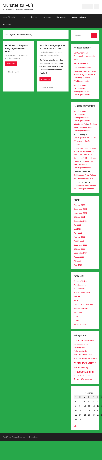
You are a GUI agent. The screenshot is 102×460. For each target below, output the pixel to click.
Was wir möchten (79, 17)
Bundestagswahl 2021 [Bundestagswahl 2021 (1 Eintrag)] (82, 344)
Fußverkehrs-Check (82, 292)
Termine (34, 17)
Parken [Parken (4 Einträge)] (91, 363)
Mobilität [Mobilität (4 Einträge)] (80, 363)
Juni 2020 (78, 265)
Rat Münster (61, 17)
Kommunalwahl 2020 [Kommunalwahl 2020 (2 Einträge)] (83, 354)
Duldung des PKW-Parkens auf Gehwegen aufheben (85, 127)
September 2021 (80, 221)
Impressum (7, 24)
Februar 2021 (79, 237)
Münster (11, 72)
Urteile (76, 320)
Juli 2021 (77, 225)
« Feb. (76, 426)
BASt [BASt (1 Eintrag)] (75, 344)
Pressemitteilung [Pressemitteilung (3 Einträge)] (84, 371)
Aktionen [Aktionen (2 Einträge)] (88, 340)
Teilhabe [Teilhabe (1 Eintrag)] (90, 375)
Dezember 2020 (80, 245)
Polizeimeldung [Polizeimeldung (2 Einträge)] (81, 367)
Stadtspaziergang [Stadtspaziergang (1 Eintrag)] (82, 375)
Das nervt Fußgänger (82, 67)
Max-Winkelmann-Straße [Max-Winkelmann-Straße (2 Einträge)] (85, 358)
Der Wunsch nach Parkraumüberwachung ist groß (84, 56)
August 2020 (79, 257)
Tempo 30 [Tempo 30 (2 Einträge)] (78, 379)
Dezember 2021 (80, 209)
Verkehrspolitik (80, 324)
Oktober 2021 (79, 217)
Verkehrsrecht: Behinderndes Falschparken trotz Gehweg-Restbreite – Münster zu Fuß (82, 117)
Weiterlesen (11, 64)
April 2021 (78, 233)
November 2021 (80, 213)
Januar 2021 (79, 241)
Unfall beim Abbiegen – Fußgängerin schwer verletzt (16, 48)
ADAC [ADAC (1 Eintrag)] (75, 340)
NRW (76, 300)
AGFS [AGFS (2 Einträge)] (80, 340)
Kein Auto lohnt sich (82, 63)
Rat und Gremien (81, 308)
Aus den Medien (80, 281)
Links (23, 17)
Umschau (47, 17)
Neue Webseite (9, 17)
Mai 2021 (77, 229)
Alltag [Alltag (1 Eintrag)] (93, 340)
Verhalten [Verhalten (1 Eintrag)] (89, 379)
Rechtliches (78, 312)
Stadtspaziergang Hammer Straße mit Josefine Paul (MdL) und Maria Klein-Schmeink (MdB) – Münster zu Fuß (85, 154)
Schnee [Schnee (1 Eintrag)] (76, 375)
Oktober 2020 (79, 249)
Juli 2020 (77, 261)
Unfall (17, 72)
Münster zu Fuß (18, 5)
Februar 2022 (79, 205)
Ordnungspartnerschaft (83, 304)
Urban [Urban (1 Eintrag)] (85, 379)
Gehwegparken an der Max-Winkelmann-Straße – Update (85, 141)
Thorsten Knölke (14, 58)
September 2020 (80, 253)
